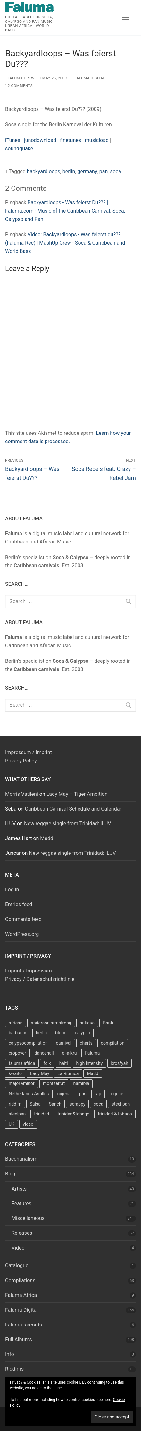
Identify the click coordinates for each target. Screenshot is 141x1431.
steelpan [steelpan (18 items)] (17, 1113)
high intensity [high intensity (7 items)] (89, 1063)
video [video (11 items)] (28, 1124)
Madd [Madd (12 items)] (92, 1073)
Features (21, 1203)
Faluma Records (23, 1325)
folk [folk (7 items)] (47, 1063)
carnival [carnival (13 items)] (64, 1043)
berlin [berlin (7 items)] (41, 1032)
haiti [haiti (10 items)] (63, 1063)
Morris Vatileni (21, 794)
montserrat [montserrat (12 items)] (54, 1083)
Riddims (14, 1369)
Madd (46, 838)
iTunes (12, 140)
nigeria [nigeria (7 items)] (64, 1093)
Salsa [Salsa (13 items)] (35, 1104)
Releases (22, 1233)
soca (115, 171)
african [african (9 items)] (15, 1022)
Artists (19, 1189)
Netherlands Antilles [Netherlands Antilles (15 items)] (29, 1093)
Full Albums (18, 1339)
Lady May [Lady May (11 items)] (39, 1073)
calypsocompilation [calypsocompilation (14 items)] (28, 1043)
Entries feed (18, 904)
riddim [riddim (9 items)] (15, 1104)
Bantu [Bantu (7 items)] (108, 1022)
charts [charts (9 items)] (86, 1043)
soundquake (19, 149)
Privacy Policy (21, 761)
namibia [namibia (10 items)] (81, 1083)
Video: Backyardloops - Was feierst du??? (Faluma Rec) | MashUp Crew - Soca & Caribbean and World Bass (65, 242)
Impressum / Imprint (28, 752)
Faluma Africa (21, 1295)
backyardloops (43, 171)
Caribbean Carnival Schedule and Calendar (73, 809)
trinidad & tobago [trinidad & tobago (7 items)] (115, 1113)
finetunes (70, 140)
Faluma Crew (20, 78)
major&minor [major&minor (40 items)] (22, 1083)
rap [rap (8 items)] (98, 1093)
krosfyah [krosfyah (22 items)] (119, 1063)
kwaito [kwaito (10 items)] (15, 1073)
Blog (10, 1174)
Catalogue (16, 1265)
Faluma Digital (88, 78)
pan (103, 171)
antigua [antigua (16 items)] (87, 1022)
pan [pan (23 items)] (83, 1093)
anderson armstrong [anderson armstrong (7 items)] (51, 1022)
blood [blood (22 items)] (60, 1032)
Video (18, 1248)
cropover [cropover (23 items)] (17, 1053)
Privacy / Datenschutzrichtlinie (39, 979)
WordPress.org (22, 934)
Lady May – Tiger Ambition (77, 794)
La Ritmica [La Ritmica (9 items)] (68, 1073)
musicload (97, 140)
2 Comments (19, 85)
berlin (68, 171)
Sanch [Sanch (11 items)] (55, 1104)
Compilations (20, 1280)
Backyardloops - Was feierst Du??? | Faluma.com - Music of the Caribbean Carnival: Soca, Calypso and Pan (65, 210)
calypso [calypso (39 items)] (82, 1032)
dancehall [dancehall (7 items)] (44, 1053)
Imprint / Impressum (28, 971)
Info (9, 1354)
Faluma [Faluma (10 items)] (92, 1053)
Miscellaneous (28, 1218)
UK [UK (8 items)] (11, 1124)
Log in (12, 890)
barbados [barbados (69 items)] (18, 1032)
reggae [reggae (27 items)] (116, 1093)
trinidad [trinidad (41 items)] (41, 1113)
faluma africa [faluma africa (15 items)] (22, 1063)
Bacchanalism (21, 1159)
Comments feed (23, 919)
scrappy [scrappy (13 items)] (77, 1104)
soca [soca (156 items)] (98, 1104)
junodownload (40, 140)
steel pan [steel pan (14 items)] (121, 1104)
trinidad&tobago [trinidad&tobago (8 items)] (73, 1113)
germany (87, 171)
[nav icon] (125, 17)
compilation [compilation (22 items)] (113, 1043)
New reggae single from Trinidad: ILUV (67, 824)
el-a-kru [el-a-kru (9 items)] (69, 1053)
